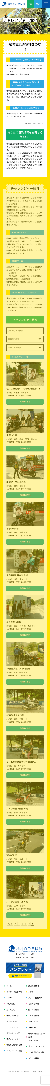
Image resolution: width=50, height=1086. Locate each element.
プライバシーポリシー (37, 1046)
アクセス (31, 992)
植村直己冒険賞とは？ (15, 1045)
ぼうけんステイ (12, 1027)
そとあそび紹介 (34, 1004)
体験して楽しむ (12, 1015)
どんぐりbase (12, 1021)
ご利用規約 (32, 1027)
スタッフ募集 (33, 1058)
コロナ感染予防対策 (36, 1052)
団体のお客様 (33, 1009)
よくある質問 (33, 1015)
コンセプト (10, 998)
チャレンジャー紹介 (14, 1051)
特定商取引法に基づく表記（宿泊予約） (37, 1036)
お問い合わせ (33, 1021)
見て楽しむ (10, 1009)
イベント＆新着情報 (14, 992)
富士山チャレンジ (13, 1033)
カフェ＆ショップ (13, 1039)
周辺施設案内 (33, 986)
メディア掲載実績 (35, 998)
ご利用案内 (10, 1004)
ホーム (9, 986)
